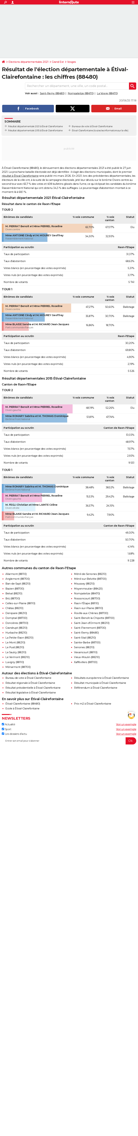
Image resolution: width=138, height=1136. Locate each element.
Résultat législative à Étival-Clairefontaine (30, 692)
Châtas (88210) (14, 608)
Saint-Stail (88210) (85, 637)
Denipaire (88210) (16, 613)
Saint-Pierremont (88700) (90, 627)
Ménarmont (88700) (18, 667)
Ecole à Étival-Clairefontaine (22, 708)
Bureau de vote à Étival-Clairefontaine (28, 678)
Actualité (8, 724)
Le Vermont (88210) (17, 657)
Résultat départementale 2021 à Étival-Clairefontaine (35, 126)
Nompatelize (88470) (81, 93)
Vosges (71, 61)
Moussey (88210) (84, 583)
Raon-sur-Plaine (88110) (88, 608)
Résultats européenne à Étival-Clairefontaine (101, 678)
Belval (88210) (13, 593)
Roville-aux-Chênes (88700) (91, 613)
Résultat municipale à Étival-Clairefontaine (100, 683)
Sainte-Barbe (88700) (87, 642)
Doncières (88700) (16, 623)
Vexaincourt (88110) (85, 652)
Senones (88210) (84, 647)
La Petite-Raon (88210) (19, 637)
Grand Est (58, 61)
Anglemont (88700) (17, 578)
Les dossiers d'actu (14, 734)
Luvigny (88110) (14, 662)
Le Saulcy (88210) (15, 652)
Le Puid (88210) (14, 647)
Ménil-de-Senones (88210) (90, 574)
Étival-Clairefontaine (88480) (22, 703)
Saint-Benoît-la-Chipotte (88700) (94, 618)
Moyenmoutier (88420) (88, 588)
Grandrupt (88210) (16, 627)
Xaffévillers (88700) (85, 662)
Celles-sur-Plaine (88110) (20, 603)
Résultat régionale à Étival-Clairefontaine (30, 683)
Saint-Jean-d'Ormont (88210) (91, 623)
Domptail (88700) (16, 618)
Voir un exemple (126, 724)
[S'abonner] (69, 740)
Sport (6, 729)
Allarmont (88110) (16, 574)
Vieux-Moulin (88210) (87, 657)
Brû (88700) (12, 598)
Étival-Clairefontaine (82, 130)
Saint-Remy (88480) (52, 93)
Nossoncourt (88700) (87, 598)
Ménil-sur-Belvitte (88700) (90, 578)
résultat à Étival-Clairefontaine (20, 175)
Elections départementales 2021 (28, 61)
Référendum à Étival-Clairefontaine (95, 687)
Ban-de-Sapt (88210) (17, 583)
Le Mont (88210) (15, 642)
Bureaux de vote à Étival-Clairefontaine (92, 126)
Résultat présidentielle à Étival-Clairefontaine (33, 687)
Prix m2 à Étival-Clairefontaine (92, 703)
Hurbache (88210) (16, 632)
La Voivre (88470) (107, 93)
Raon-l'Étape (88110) (86, 603)
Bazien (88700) (14, 588)
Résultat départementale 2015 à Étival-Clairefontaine (35, 130)
